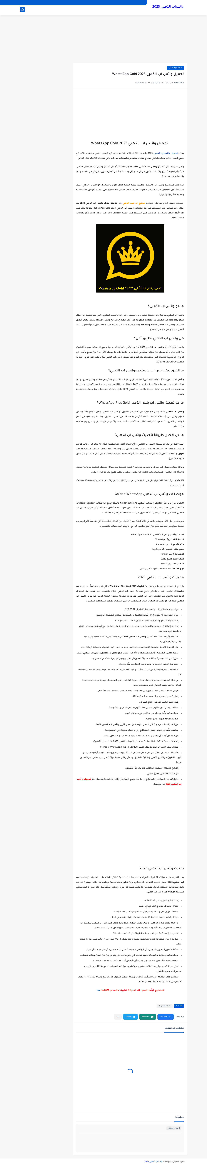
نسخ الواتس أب (175, 68)
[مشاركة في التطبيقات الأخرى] (118, 1017)
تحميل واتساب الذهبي (166, 153)
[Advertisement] (103, 39)
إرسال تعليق (174, 1128)
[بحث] (22, 10)
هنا (98, 990)
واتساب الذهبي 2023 (168, 7)
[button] (165, 1017)
